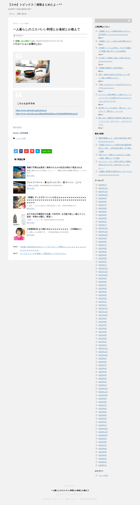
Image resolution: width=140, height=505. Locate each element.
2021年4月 (103, 335)
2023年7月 (103, 245)
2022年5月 (103, 292)
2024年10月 (103, 195)
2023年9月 (103, 238)
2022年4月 (103, 295)
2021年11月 (103, 312)
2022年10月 (103, 275)
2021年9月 (103, 318)
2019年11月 (103, 392)
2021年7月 (103, 325)
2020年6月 (103, 369)
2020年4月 (103, 375)
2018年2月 (103, 462)
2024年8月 (103, 202)
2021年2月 (103, 342)
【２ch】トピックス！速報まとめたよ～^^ (35, 4)
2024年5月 (103, 212)
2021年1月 (103, 345)
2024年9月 (103, 198)
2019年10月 (103, 395)
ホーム (12, 14)
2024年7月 (103, 205)
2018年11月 (103, 432)
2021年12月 (103, 308)
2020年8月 (103, 362)
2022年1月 (103, 305)
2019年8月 (103, 402)
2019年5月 (103, 412)
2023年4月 (103, 255)
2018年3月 (103, 459)
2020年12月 (103, 348)
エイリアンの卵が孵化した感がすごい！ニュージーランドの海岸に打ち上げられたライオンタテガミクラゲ (115, 98)
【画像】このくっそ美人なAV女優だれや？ (115, 41)
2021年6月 (103, 328)
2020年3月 (103, 379)
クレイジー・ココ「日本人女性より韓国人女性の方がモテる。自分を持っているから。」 (115, 164)
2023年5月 (103, 252)
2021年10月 (103, 315)
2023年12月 (103, 228)
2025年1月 (103, 185)
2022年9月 (103, 278)
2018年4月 (103, 455)
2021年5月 (103, 332)
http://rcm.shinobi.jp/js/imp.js (31, 110)
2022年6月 (103, 288)
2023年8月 (103, 242)
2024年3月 (103, 218)
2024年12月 (103, 188)
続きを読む (17, 127)
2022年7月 (103, 285)
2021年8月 (103, 322)
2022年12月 (103, 268)
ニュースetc (21, 138)
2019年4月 (103, 415)
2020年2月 (103, 382)
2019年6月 (103, 409)
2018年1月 (103, 465)
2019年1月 (103, 425)
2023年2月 (103, 262)
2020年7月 (103, 365)
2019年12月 (103, 389)
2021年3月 (103, 338)
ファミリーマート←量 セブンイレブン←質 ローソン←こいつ (54, 182)
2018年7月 (103, 445)
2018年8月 (103, 442)
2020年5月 (103, 372)
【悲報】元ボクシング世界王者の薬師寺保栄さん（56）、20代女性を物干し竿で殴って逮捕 (115, 148)
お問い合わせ (22, 14)
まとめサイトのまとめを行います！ (70, 494)
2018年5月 (103, 452)
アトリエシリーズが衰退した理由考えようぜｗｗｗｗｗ (43, 253)
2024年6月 (103, 208)
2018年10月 (103, 435)
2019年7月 (103, 405)
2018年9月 (103, 439)
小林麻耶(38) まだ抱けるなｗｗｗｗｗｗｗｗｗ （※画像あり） (55, 229)
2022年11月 (103, 272)
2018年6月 (103, 449)
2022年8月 (103, 282)
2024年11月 (103, 192)
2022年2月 (103, 302)
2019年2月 (103, 422)
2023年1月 (103, 265)
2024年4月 (103, 215)
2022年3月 (103, 298)
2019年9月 (103, 399)
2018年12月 (103, 429)
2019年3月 (103, 419)
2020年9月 (103, 358)
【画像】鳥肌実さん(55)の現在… (111, 68)
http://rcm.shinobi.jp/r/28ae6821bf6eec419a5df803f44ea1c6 (47, 114)
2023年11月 (103, 232)
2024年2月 (103, 222)
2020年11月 (103, 352)
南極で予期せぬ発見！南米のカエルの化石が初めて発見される (54, 167)
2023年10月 (103, 235)
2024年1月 (103, 225)
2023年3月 (103, 258)
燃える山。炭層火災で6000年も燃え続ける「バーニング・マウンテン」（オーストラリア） (115, 121)
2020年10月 (103, 355)
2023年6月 (103, 248)
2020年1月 (103, 385)
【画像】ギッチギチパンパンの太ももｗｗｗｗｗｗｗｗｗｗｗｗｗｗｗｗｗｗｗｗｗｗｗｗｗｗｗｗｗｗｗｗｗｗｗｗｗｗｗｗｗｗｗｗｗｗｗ (56, 200)
